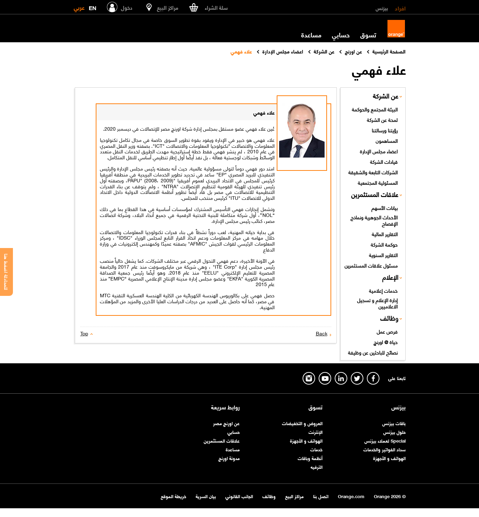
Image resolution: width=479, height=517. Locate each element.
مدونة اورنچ (229, 457)
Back (321, 333)
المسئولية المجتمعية (378, 182)
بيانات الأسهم (384, 207)
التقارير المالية (385, 234)
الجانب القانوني (239, 495)
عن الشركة (385, 96)
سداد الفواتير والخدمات (384, 449)
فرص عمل (387, 331)
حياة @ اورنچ (385, 341)
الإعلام (390, 277)
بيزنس (382, 7)
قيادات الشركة (384, 161)
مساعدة (311, 35)
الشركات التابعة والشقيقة (373, 172)
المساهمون (387, 140)
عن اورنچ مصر (226, 422)
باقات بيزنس (394, 422)
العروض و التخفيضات (302, 422)
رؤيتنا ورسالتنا (385, 130)
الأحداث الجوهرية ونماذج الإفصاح (374, 220)
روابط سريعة (225, 407)
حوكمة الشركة (384, 244)
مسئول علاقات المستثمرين (371, 265)
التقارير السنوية (383, 255)
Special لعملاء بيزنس (385, 440)
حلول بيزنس (394, 431)
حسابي (341, 35)
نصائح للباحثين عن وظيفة (373, 352)
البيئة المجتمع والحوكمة (375, 109)
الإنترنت (315, 431)
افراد (400, 7)
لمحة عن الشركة (382, 119)
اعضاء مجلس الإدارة (379, 151)
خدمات (316, 449)
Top (84, 333)
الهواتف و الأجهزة (389, 457)
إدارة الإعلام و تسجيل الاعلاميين (377, 303)
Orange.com (351, 495)
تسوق (368, 35)
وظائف (389, 318)
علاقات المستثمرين (374, 194)
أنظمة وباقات (310, 457)
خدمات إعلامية (383, 290)
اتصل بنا (320, 495)
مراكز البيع (294, 495)
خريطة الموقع (173, 495)
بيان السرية (206, 495)
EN (92, 6)
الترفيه (316, 466)
